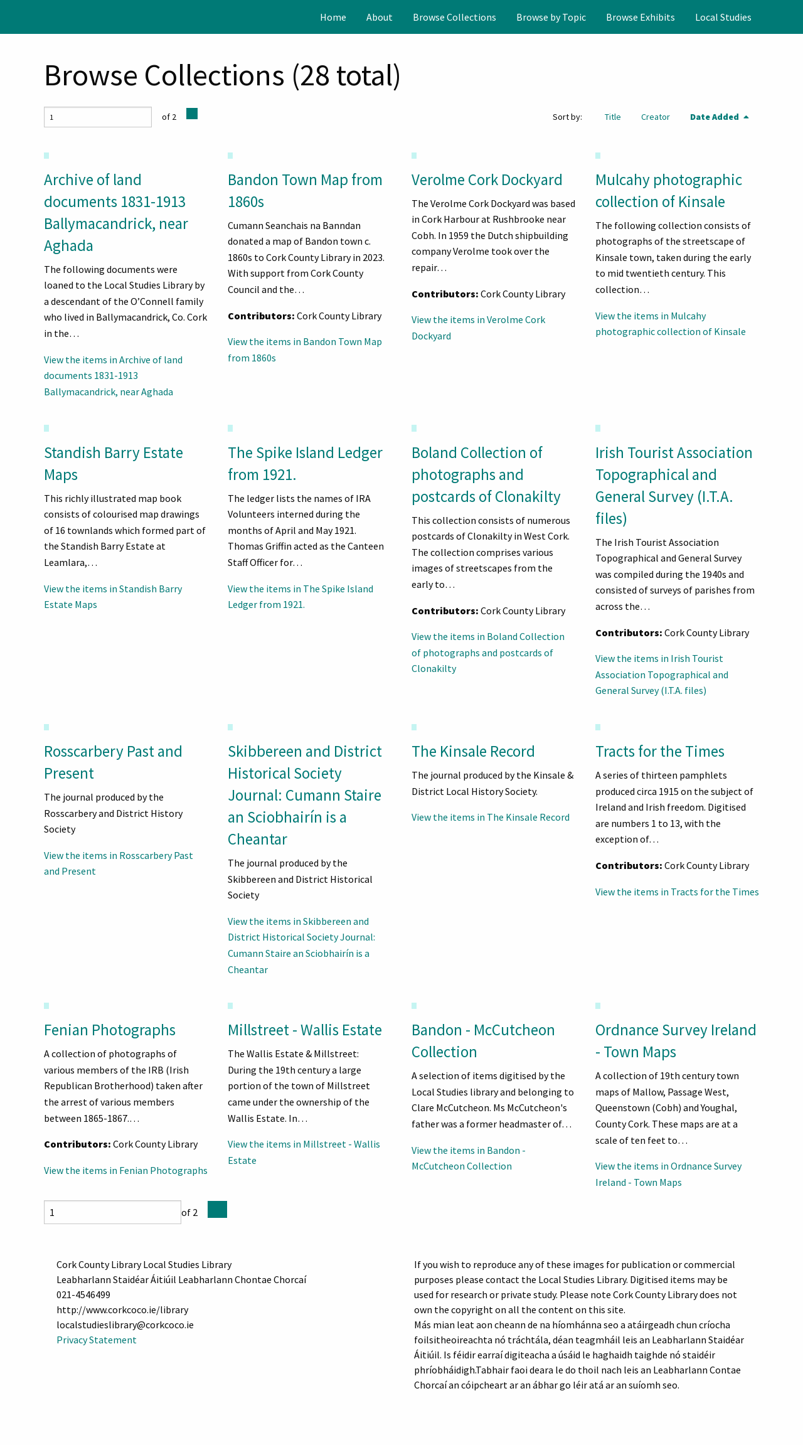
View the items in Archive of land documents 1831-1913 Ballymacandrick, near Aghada (113, 375)
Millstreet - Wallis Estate (305, 1030)
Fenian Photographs (110, 1030)
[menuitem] (333, 17)
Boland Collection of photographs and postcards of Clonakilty (486, 474)
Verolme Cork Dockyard (487, 179)
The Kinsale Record (473, 751)
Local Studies (723, 17)
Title (613, 116)
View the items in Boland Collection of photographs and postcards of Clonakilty (488, 652)
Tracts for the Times (660, 751)
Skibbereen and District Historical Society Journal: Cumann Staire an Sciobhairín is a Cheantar (305, 795)
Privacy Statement (96, 1339)
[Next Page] (192, 113)
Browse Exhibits (640, 17)
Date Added (715, 116)
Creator (655, 116)
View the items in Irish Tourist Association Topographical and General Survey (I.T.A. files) (661, 674)
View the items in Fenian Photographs (126, 1170)
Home (333, 17)
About (379, 17)
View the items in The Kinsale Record (491, 817)
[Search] (792, 17)
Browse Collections (454, 17)
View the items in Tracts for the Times (677, 891)
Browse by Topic (551, 17)
